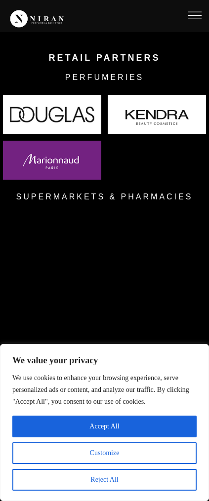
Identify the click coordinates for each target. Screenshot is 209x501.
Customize (105, 453)
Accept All (104, 426)
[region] (104, 422)
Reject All (104, 479)
